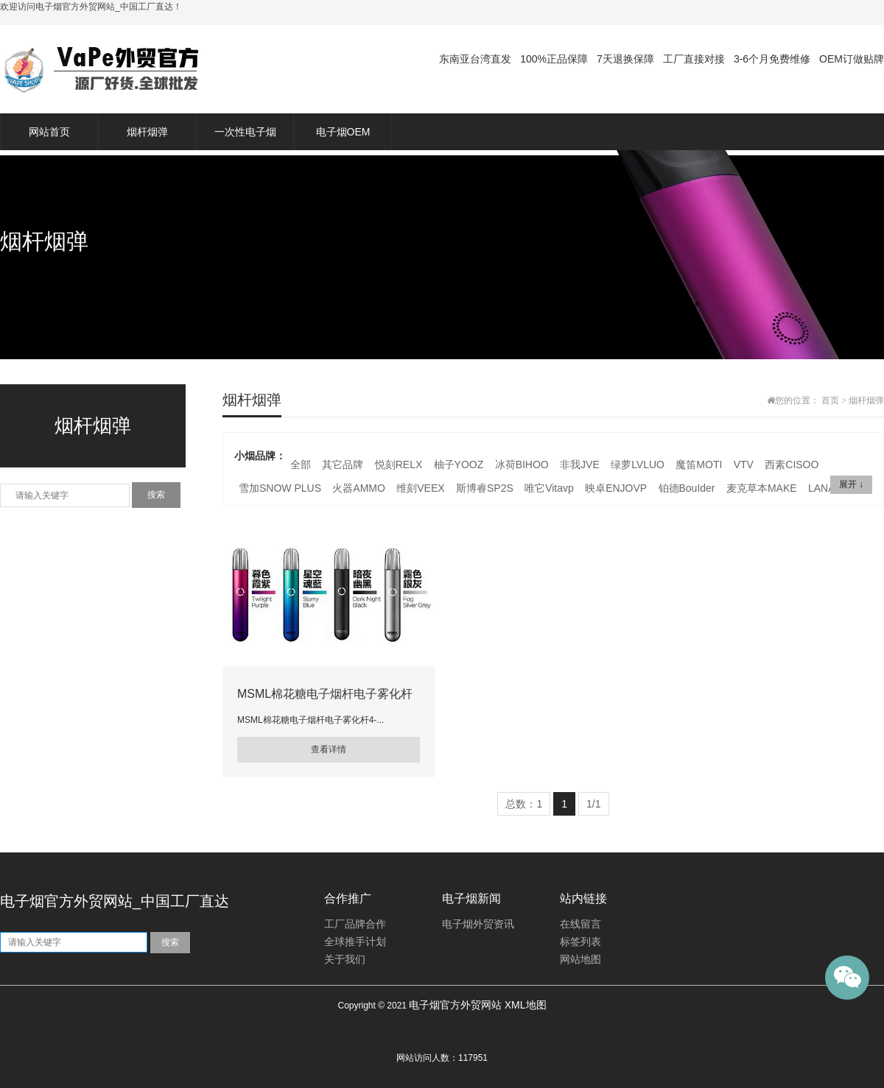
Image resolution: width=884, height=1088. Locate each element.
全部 (300, 464)
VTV (744, 464)
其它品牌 (342, 464)
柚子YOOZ (459, 464)
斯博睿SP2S (484, 488)
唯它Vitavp (549, 488)
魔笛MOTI (699, 464)
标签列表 (580, 941)
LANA (821, 488)
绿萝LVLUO (637, 464)
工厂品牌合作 (355, 924)
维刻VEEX (420, 488)
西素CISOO (791, 464)
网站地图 (580, 959)
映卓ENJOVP (616, 488)
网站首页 (49, 132)
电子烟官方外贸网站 (455, 1005)
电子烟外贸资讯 (478, 924)
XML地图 (526, 1005)
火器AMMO (358, 488)
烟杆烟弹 (147, 132)
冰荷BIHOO (522, 464)
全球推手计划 (355, 941)
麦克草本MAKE (761, 488)
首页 (830, 400)
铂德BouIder (687, 488)
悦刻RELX (399, 464)
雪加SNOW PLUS (280, 488)
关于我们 (344, 959)
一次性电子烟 (245, 132)
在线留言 (580, 924)
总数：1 (523, 804)
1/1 (593, 804)
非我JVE (580, 464)
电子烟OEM (343, 132)
